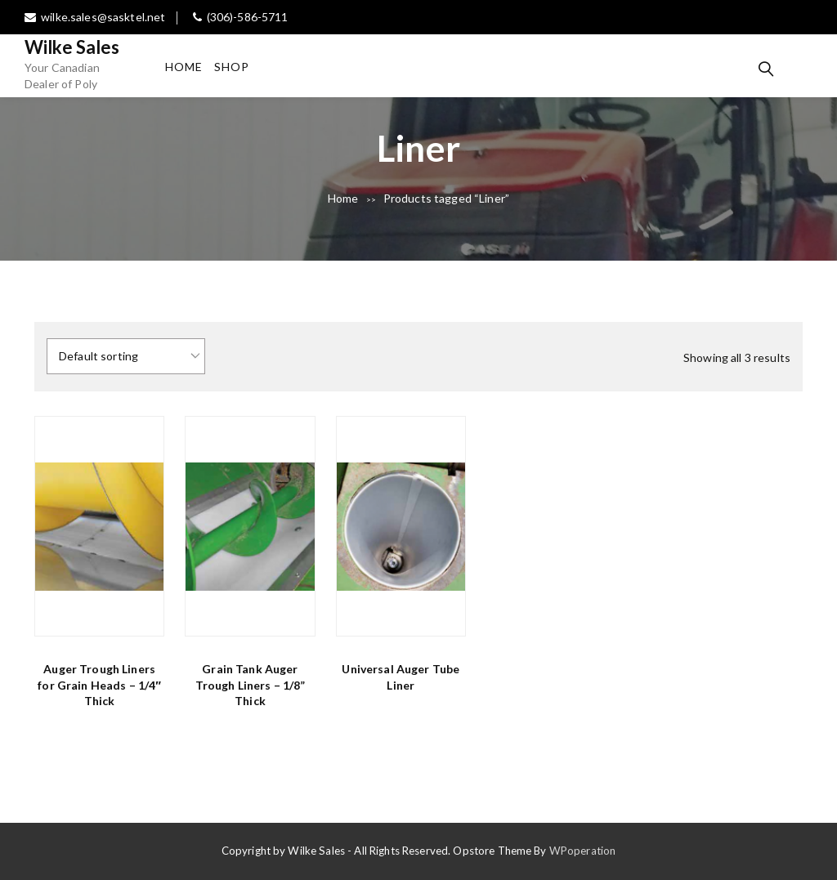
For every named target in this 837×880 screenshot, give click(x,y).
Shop (231, 67)
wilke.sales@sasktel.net (95, 17)
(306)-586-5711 (241, 17)
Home (184, 67)
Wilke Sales (72, 47)
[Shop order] (126, 356)
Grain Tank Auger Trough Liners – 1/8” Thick (250, 685)
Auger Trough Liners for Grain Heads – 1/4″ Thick (99, 685)
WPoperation (582, 850)
